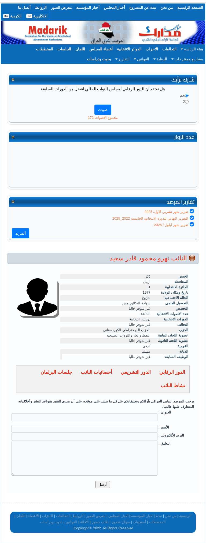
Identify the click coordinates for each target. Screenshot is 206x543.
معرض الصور (61, 7)
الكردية (12, 16)
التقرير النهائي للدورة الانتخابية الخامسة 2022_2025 (150, 218)
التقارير (122, 59)
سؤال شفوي (120, 522)
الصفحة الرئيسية (190, 7)
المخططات (44, 49)
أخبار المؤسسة (88, 7)
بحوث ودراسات (99, 59)
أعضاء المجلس (101, 49)
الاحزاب (152, 49)
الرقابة (160, 59)
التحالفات (169, 49)
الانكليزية (36, 16)
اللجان (80, 49)
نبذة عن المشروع (142, 7)
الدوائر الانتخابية (129, 49)
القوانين (141, 59)
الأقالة (84, 522)
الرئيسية (185, 516)
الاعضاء (33, 516)
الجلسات (64, 49)
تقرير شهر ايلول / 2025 (171, 225)
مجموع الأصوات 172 (103, 118)
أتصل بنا (24, 7)
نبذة (159, 516)
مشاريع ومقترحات (187, 59)
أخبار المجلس (114, 7)
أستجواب (139, 522)
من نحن (166, 7)
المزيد (20, 233)
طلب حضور (100, 522)
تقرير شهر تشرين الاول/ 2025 (166, 212)
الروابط (41, 7)
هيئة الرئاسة (192, 49)
